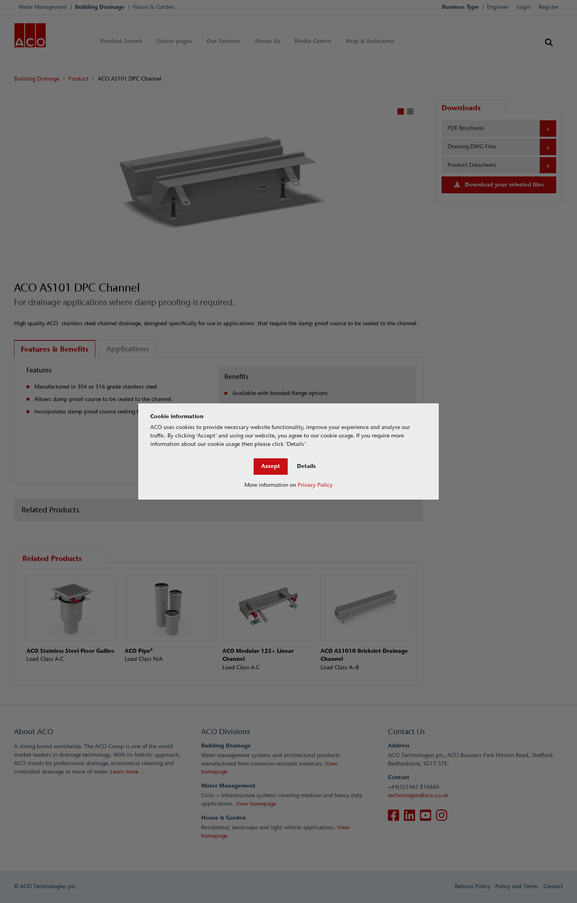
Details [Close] (306, 466)
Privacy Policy (315, 485)
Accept (270, 466)
